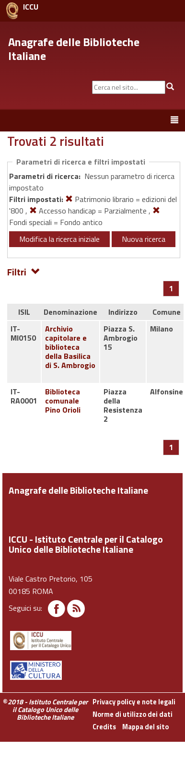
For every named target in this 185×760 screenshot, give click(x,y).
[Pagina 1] (171, 288)
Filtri (23, 271)
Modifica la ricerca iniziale (59, 239)
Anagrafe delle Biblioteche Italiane (73, 48)
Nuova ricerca (143, 239)
